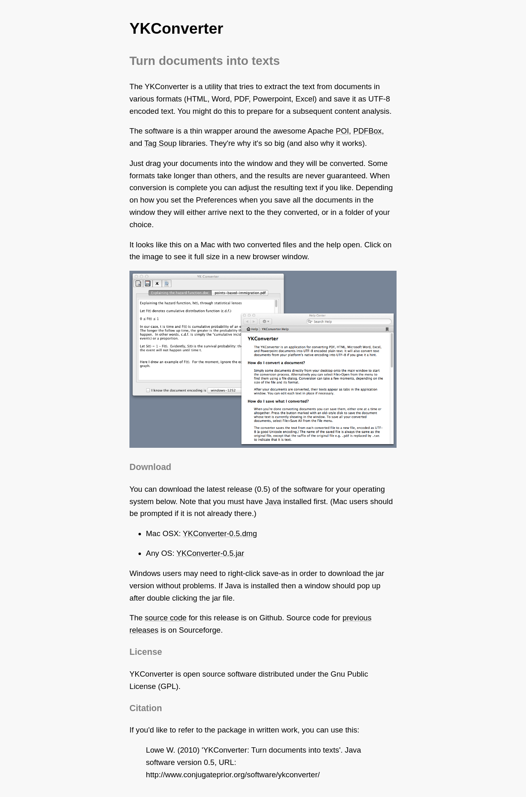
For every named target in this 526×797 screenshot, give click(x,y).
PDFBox (367, 131)
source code (166, 617)
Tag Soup (160, 143)
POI (342, 131)
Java (273, 501)
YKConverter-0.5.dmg (220, 533)
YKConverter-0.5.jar (210, 553)
